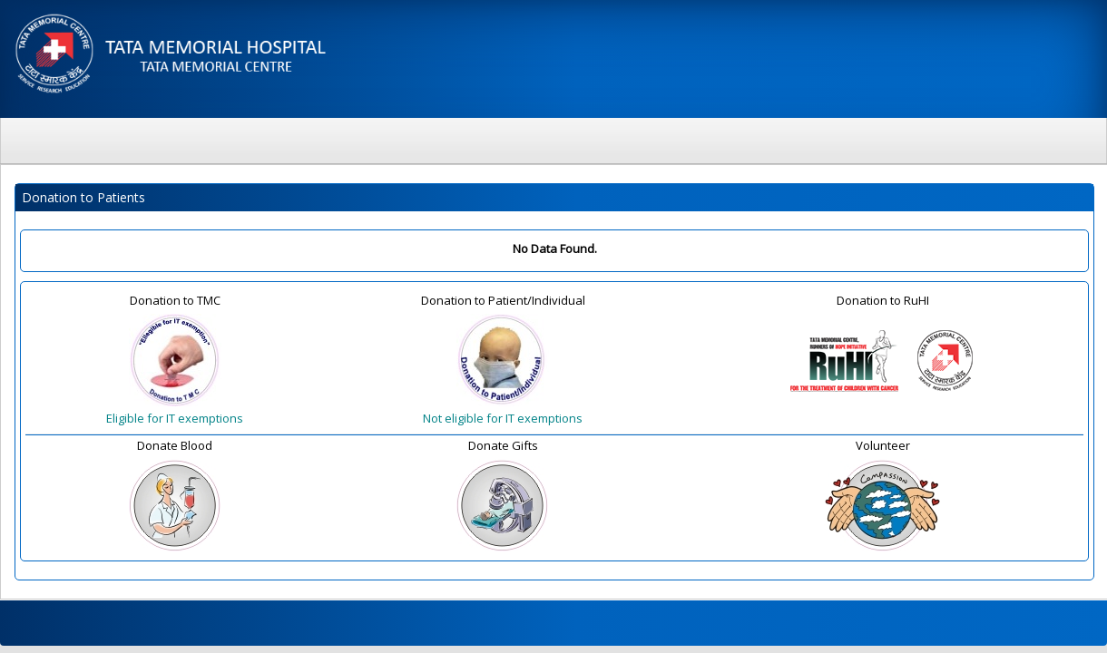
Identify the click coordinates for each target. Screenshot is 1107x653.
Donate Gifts (503, 445)
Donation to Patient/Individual (503, 300)
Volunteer (883, 445)
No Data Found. (555, 248)
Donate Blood (174, 445)
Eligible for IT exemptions (174, 418)
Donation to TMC (175, 300)
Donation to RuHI (883, 300)
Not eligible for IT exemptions (503, 418)
